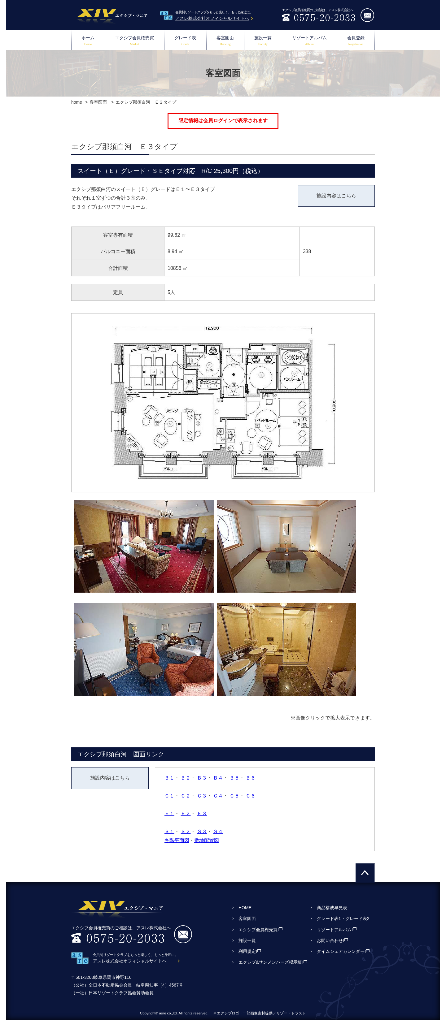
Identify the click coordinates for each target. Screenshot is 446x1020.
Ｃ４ (218, 795)
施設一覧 (263, 41)
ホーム (88, 41)
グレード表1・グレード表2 (343, 918)
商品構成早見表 (332, 907)
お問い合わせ (330, 940)
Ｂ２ (185, 777)
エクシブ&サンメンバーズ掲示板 (270, 962)
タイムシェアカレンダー (341, 951)
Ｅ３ (202, 813)
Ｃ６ (251, 795)
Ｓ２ (185, 831)
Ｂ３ (202, 777)
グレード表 (185, 41)
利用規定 (247, 951)
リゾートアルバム (309, 41)
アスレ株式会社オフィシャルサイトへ (212, 18)
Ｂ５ (234, 777)
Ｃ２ (185, 795)
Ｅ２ (185, 813)
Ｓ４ (218, 831)
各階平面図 (176, 840)
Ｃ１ (169, 795)
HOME (244, 907)
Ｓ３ (202, 831)
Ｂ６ (251, 777)
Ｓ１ (169, 831)
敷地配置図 (206, 840)
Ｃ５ (234, 795)
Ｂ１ (169, 777)
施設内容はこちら (336, 195)
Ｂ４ (218, 777)
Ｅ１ (169, 813)
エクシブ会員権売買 (134, 41)
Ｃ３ (202, 795)
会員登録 (356, 41)
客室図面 (225, 41)
